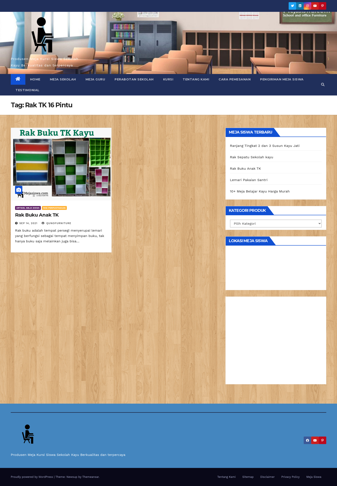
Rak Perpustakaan (54, 208)
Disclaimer (267, 476)
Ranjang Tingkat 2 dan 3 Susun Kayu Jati (265, 146)
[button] (323, 85)
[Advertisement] (276, 342)
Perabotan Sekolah (134, 79)
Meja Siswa (313, 476)
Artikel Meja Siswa (28, 208)
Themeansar (90, 476)
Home (35, 79)
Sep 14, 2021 (28, 223)
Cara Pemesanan (235, 79)
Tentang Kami (196, 79)
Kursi (168, 79)
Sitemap (248, 476)
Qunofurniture (56, 223)
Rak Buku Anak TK (36, 215)
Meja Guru (95, 79)
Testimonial (27, 90)
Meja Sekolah (63, 79)
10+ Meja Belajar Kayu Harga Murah (260, 191)
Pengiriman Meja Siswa (282, 79)
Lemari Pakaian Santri (249, 180)
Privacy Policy (290, 476)
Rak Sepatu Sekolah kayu (251, 157)
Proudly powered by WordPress (32, 476)
